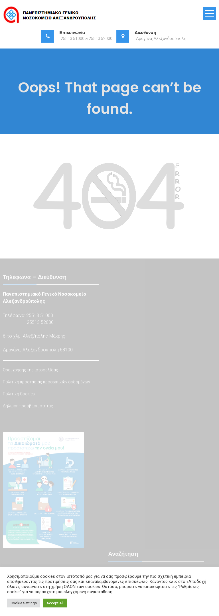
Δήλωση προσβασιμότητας (28, 406)
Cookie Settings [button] (24, 603)
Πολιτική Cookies (19, 394)
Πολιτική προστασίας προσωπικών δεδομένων (46, 382)
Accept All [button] (55, 603)
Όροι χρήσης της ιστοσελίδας (30, 370)
